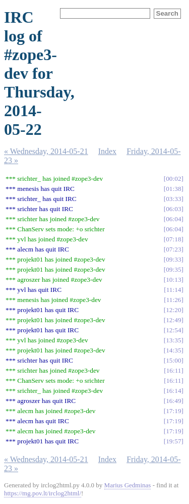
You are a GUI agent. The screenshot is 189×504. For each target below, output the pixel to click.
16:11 (173, 370)
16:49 (173, 401)
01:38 (173, 188)
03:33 (173, 199)
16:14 (173, 390)
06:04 (173, 219)
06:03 (173, 209)
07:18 (173, 239)
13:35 (173, 340)
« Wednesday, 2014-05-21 (46, 151)
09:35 (173, 269)
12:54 (173, 330)
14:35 (173, 350)
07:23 (173, 249)
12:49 (173, 320)
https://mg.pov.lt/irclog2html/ (42, 493)
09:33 (173, 259)
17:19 (173, 411)
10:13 (173, 279)
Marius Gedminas (127, 485)
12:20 (173, 310)
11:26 (173, 300)
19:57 (173, 441)
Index (107, 151)
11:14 (173, 289)
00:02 (173, 178)
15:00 (173, 360)
